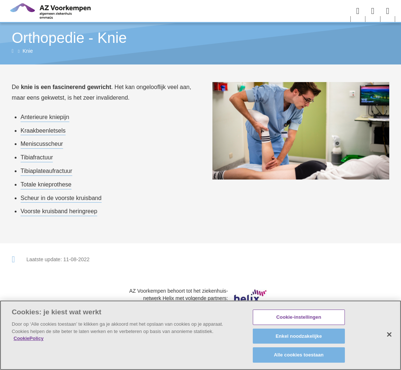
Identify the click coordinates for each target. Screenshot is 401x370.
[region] (200, 335)
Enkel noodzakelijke (299, 336)
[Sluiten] (389, 334)
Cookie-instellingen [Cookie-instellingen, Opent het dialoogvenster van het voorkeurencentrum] (298, 317)
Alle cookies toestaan (299, 355)
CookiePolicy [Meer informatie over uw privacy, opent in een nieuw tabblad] (29, 338)
